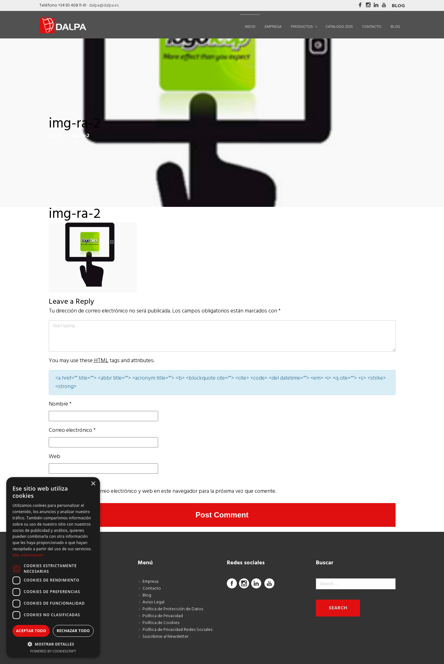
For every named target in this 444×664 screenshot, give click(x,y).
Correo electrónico (72, 430)
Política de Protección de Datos (172, 609)
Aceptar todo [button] (31, 630)
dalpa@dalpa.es (104, 5)
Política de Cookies (160, 623)
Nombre (60, 404)
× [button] (93, 484)
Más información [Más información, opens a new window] (27, 555)
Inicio (55, 136)
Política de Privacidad (162, 616)
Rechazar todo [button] (73, 630)
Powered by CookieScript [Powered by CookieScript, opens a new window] (53, 651)
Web (54, 456)
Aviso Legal (153, 602)
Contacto (151, 588)
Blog (398, 6)
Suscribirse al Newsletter (165, 636)
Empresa (150, 581)
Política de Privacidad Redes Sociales (177, 629)
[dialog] (53, 567)
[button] (53, 644)
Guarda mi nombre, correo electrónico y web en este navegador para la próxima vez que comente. (162, 491)
